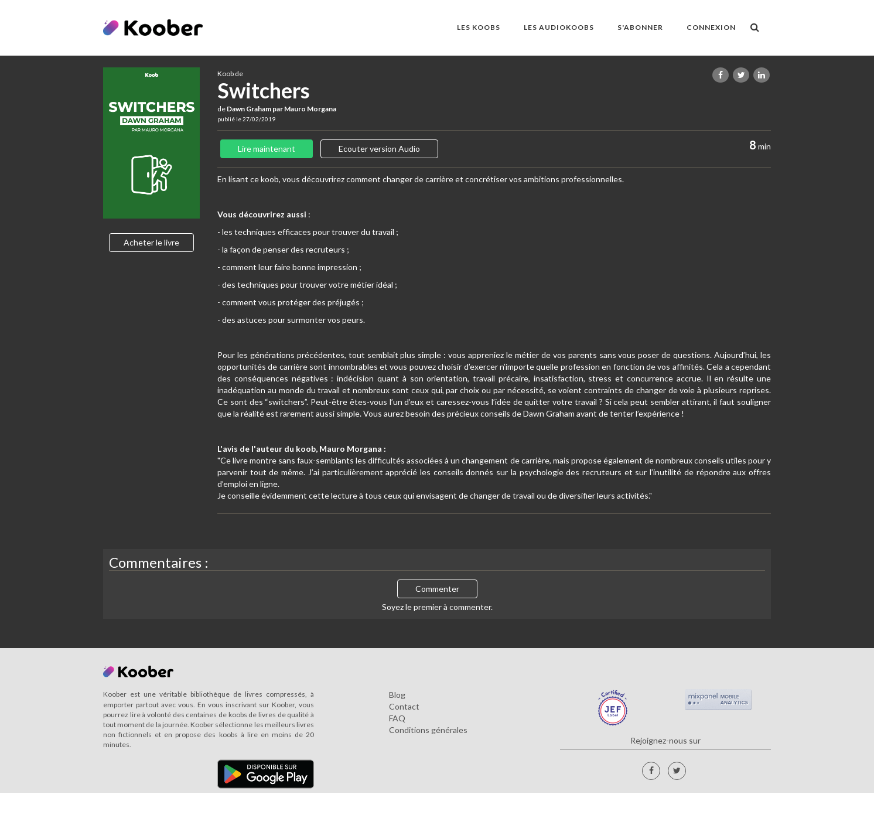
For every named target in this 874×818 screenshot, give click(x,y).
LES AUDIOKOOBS (559, 27)
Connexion (711, 27)
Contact (404, 706)
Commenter (437, 589)
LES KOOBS (478, 27)
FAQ (397, 718)
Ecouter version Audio (379, 149)
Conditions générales (428, 730)
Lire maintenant (266, 149)
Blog (397, 695)
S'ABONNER (640, 27)
